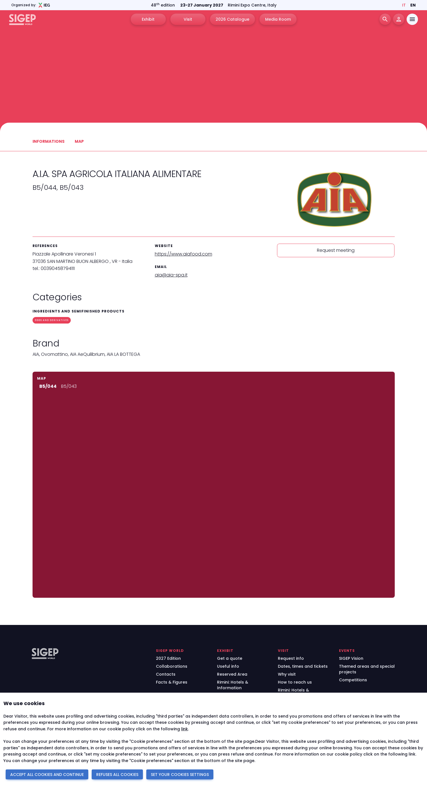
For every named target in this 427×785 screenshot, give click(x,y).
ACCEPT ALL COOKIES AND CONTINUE (47, 774)
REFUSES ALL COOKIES (117, 774)
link (184, 729)
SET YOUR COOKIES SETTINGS (180, 774)
